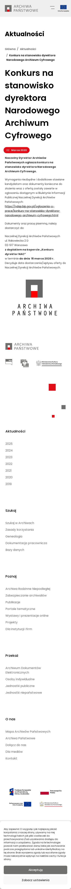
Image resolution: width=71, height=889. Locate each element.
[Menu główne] (52, 7)
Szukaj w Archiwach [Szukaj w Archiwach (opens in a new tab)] (19, 523)
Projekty (11, 622)
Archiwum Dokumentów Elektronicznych (23, 670)
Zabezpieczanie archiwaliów (26, 595)
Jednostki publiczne (20, 686)
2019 (8, 484)
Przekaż (11, 655)
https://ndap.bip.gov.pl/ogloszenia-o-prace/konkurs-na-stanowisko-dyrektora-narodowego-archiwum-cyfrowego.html (32, 210)
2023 (8, 457)
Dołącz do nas (15, 745)
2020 (9, 477)
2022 (8, 464)
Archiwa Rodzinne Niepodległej (27, 589)
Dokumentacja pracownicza (26, 543)
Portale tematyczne (20, 609)
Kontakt (11, 758)
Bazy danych (14, 550)
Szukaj (10, 510)
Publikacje (12, 602)
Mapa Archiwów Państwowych (27, 731)
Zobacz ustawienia (35, 880)
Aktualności (15, 431)
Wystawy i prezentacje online (27, 615)
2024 (9, 450)
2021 (8, 470)
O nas (10, 719)
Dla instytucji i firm (18, 629)
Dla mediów (14, 752)
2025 (9, 444)
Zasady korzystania (19, 530)
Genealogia (13, 536)
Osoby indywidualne (20, 679)
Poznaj (10, 576)
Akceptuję (35, 870)
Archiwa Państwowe (20, 738)
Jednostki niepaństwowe (23, 692)
